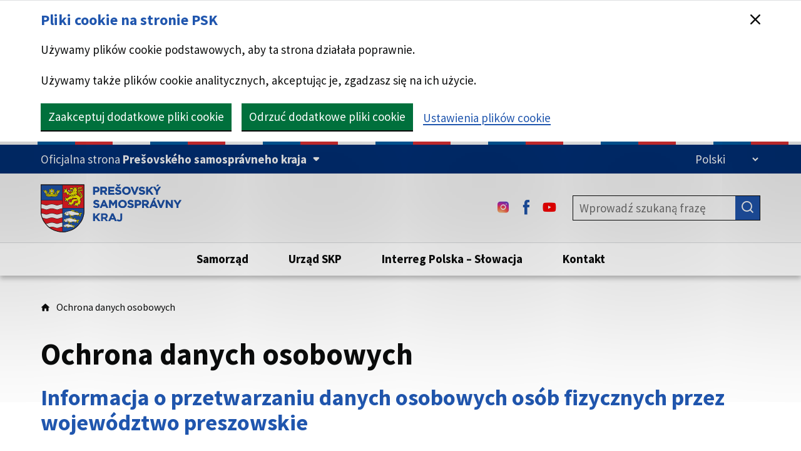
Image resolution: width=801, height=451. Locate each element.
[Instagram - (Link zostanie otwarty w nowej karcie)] (503, 208)
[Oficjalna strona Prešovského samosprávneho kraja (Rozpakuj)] (180, 159)
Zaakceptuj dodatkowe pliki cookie (136, 116)
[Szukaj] (747, 207)
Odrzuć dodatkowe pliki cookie (327, 116)
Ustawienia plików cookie (487, 117)
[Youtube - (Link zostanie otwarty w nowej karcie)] (549, 208)
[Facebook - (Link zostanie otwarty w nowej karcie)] (526, 208)
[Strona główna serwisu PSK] (111, 208)
